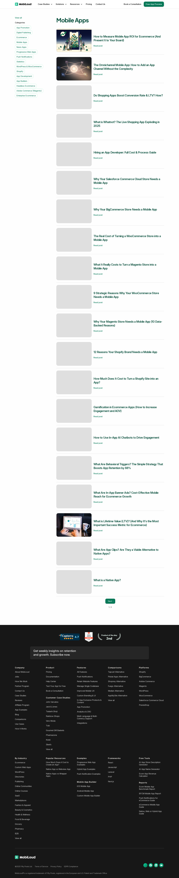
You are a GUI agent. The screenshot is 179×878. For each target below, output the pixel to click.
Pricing (89, 4)
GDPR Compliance (71, 866)
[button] (45, 4)
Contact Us (100, 4)
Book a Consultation (132, 4)
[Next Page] (110, 601)
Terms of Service (41, 866)
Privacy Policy (56, 866)
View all (18, 18)
